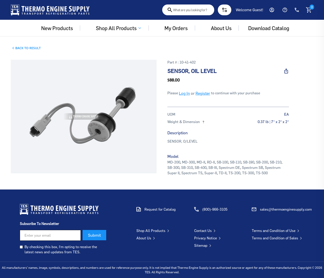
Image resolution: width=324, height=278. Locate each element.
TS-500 (262, 173)
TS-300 (248, 173)
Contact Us (205, 230)
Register (203, 93)
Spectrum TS (191, 173)
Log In (184, 93)
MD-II (201, 162)
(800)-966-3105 (214, 209)
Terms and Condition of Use (276, 230)
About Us (146, 238)
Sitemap (203, 245)
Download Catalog (268, 28)
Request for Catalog (160, 209)
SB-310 (187, 167)
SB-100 (222, 162)
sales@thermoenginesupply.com (286, 209)
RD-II (211, 162)
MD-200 (173, 162)
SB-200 (262, 162)
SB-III (212, 167)
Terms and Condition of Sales (278, 238)
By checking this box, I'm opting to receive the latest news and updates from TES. (61, 249)
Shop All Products (115, 28)
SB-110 (235, 162)
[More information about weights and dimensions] (203, 121)
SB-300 (173, 167)
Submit (94, 235)
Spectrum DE (229, 167)
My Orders (172, 28)
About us (218, 28)
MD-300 (188, 162)
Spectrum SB (252, 167)
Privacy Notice (208, 238)
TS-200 (234, 173)
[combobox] (188, 9)
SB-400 (201, 167)
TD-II (223, 173)
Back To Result (28, 48)
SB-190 (248, 162)
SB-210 (275, 162)
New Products (54, 28)
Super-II (210, 173)
